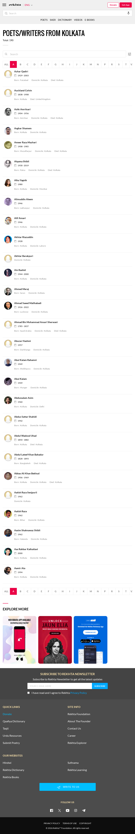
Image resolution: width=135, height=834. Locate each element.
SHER (53, 20)
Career (72, 735)
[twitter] (59, 810)
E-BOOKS (90, 20)
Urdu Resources (12, 735)
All (6, 64)
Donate (113, 5)
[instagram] (75, 810)
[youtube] (67, 810)
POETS (44, 20)
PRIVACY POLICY (52, 823)
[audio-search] (128, 13)
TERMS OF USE (70, 823)
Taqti (6, 728)
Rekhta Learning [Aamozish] (77, 770)
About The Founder (79, 721)
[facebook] (51, 810)
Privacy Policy (78, 692)
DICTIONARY (65, 20)
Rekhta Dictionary (13, 770)
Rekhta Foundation (79, 714)
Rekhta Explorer (77, 742)
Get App (126, 5)
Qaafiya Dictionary (14, 721)
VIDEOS (78, 20)
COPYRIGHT (85, 823)
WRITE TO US (67, 787)
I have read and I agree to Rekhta (57, 692)
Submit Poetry (11, 742)
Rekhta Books (11, 777)
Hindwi (7, 762)
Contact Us (74, 728)
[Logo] (15, 5)
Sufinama (73, 762)
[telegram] (83, 810)
